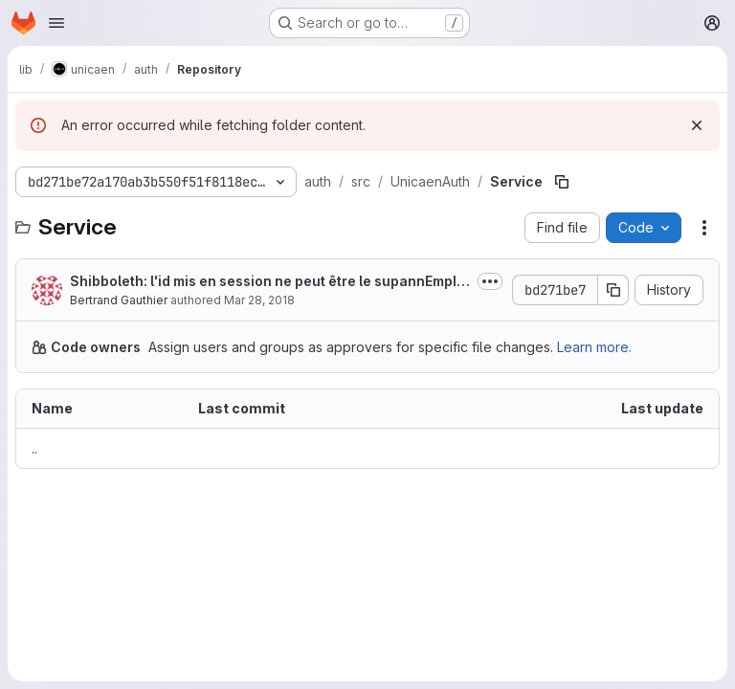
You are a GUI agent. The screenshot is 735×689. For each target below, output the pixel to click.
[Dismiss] (696, 125)
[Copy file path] (561, 182)
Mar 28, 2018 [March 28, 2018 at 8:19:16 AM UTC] (259, 300)
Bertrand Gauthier (118, 300)
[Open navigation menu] (56, 23)
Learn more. (594, 347)
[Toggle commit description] (490, 281)
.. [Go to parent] (34, 448)
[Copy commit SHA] (613, 290)
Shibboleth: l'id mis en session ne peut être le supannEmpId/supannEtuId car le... (270, 282)
